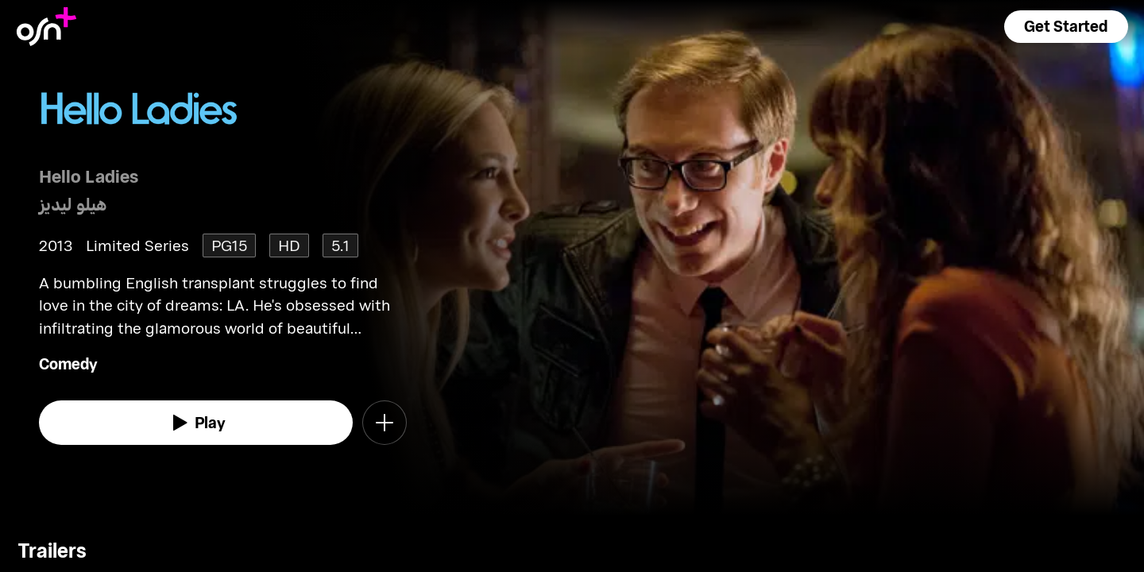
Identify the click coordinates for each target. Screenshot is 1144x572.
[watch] (196, 422)
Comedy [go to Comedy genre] (68, 363)
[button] (1066, 26)
